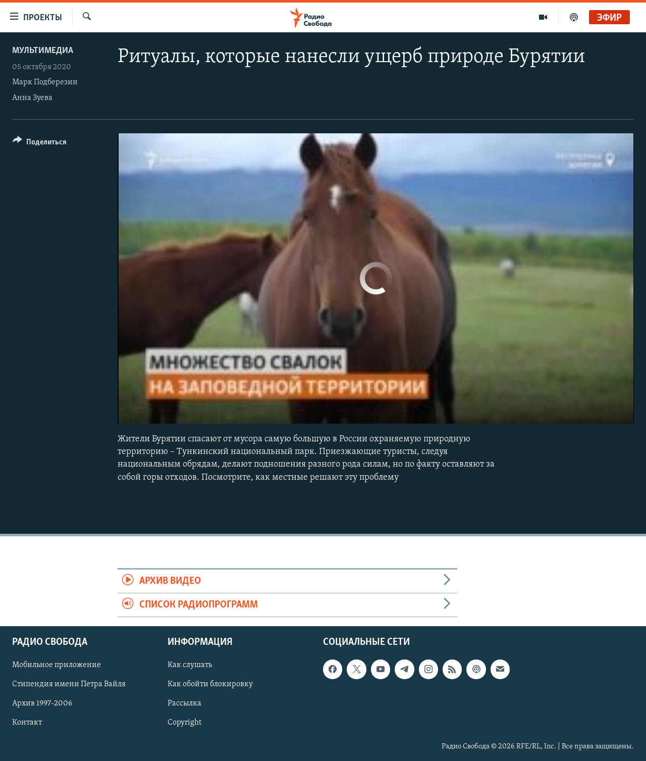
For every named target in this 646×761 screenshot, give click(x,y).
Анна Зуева (32, 98)
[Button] (40, 143)
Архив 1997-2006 (42, 704)
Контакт (27, 723)
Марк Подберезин (45, 82)
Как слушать (190, 666)
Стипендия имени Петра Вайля (69, 685)
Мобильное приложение (56, 666)
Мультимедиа (42, 51)
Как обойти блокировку (210, 685)
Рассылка (184, 704)
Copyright (184, 723)
